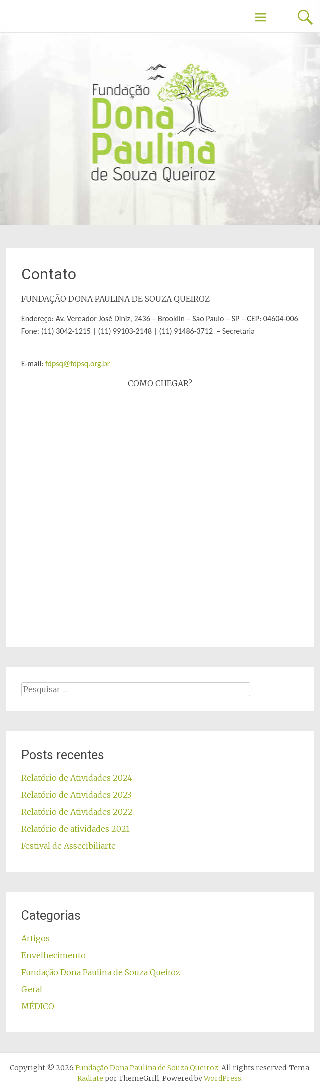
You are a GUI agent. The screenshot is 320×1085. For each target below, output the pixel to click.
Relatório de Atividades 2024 (76, 778)
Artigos (35, 938)
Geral (31, 989)
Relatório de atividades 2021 (75, 829)
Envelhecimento (53, 955)
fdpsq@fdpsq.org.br (77, 363)
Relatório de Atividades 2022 (77, 812)
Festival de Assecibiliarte (68, 846)
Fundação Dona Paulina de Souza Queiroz (100, 972)
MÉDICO (37, 1006)
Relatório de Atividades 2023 (76, 795)
